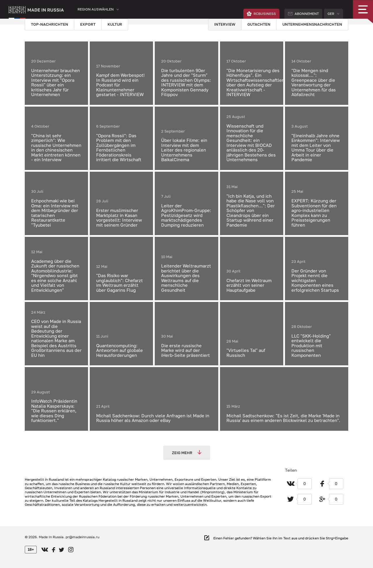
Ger (331, 13)
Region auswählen (96, 9)
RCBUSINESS (261, 13)
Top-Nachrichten (49, 24)
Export (88, 24)
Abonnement (303, 13)
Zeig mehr (186, 452)
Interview (224, 24)
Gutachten (258, 24)
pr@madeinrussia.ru (82, 537)
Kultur (115, 24)
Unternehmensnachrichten (312, 24)
